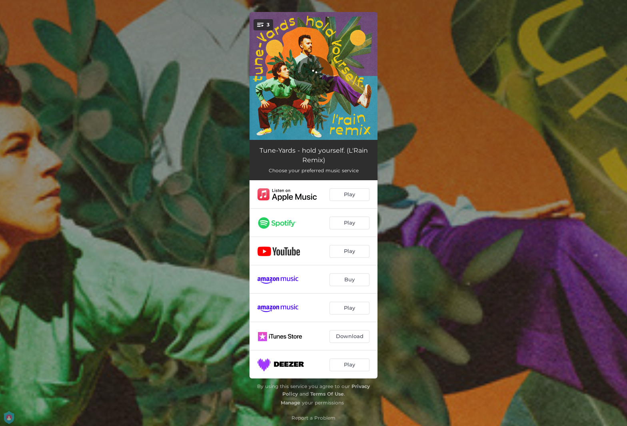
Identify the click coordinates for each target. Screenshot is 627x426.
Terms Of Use (327, 394)
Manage (290, 403)
